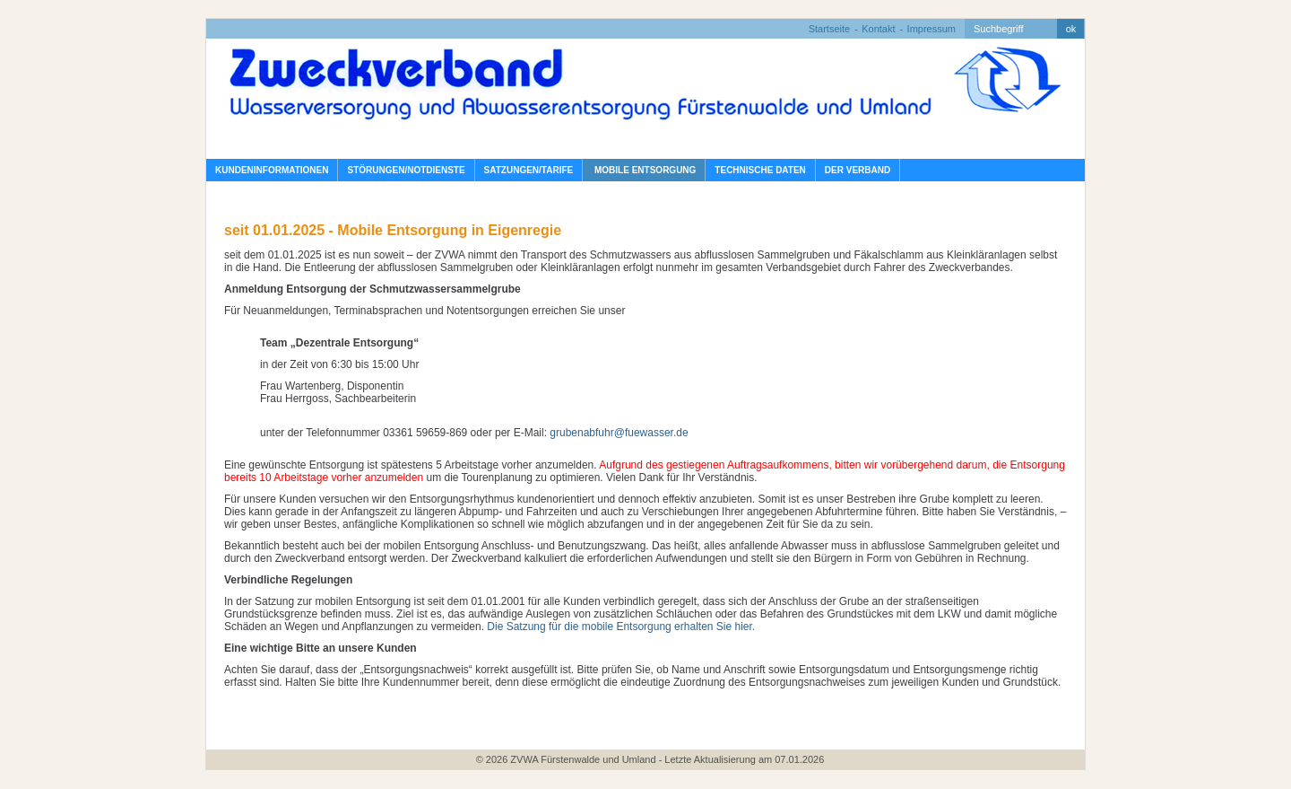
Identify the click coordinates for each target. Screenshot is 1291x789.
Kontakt (878, 28)
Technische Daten (760, 170)
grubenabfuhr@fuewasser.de (619, 432)
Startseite (829, 28)
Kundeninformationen (271, 170)
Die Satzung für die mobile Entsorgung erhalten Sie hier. (621, 626)
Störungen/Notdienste (405, 170)
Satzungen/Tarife (529, 170)
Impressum (931, 28)
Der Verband (857, 170)
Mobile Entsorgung (644, 170)
